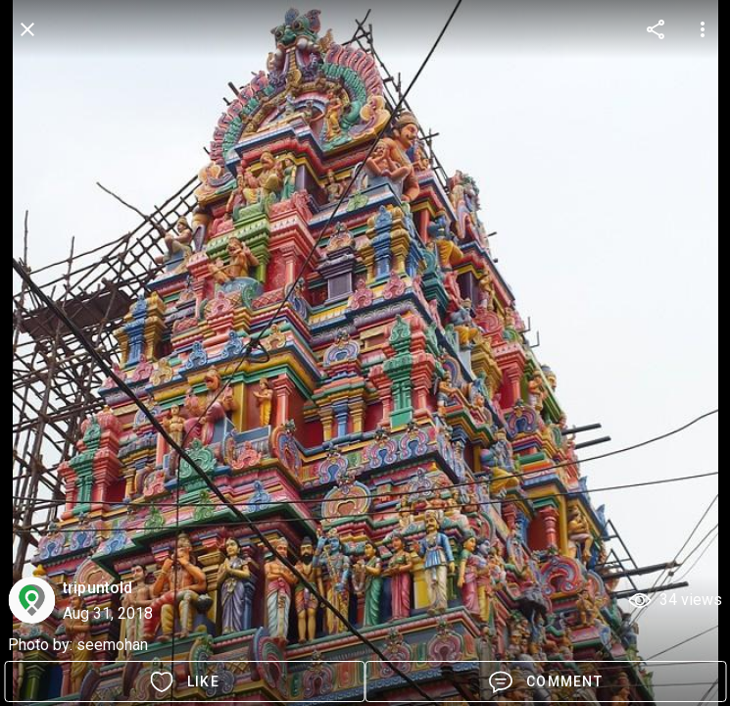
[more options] (655, 29)
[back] (27, 29)
